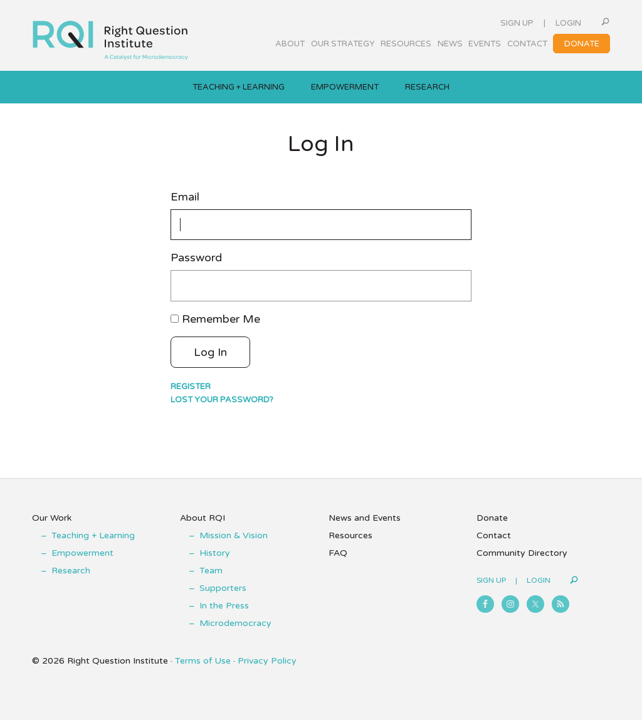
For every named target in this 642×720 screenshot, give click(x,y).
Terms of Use (203, 660)
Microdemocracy (235, 623)
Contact (493, 535)
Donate (492, 518)
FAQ (338, 553)
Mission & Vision (233, 535)
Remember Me (221, 319)
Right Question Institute (110, 36)
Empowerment (82, 553)
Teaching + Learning (93, 535)
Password (196, 257)
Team (211, 570)
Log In (210, 352)
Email (185, 197)
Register (191, 387)
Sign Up (517, 23)
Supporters (222, 588)
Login (568, 23)
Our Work (51, 518)
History (214, 553)
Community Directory (521, 553)
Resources (350, 535)
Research (70, 570)
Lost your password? (222, 400)
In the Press (224, 605)
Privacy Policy (267, 660)
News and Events (365, 518)
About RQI (202, 518)
